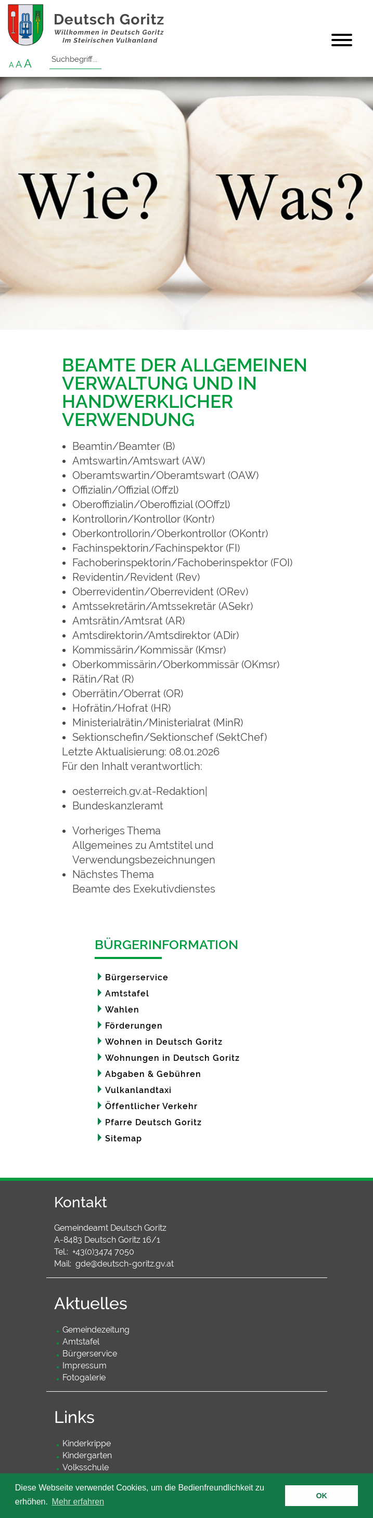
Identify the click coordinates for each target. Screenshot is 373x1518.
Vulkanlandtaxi (138, 1090)
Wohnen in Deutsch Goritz (164, 1042)
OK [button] (321, 1496)
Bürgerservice (137, 977)
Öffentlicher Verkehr (151, 1106)
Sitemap (123, 1138)
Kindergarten (87, 1455)
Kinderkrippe (86, 1443)
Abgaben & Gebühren (153, 1074)
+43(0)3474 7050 (103, 1252)
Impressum (84, 1365)
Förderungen (134, 1026)
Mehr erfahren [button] (78, 1501)
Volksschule (85, 1467)
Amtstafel (127, 993)
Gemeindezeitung (96, 1330)
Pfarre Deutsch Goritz (153, 1122)
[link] (192, 845)
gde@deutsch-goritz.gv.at (124, 1264)
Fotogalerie (84, 1377)
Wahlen (122, 1010)
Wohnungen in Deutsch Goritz (172, 1058)
